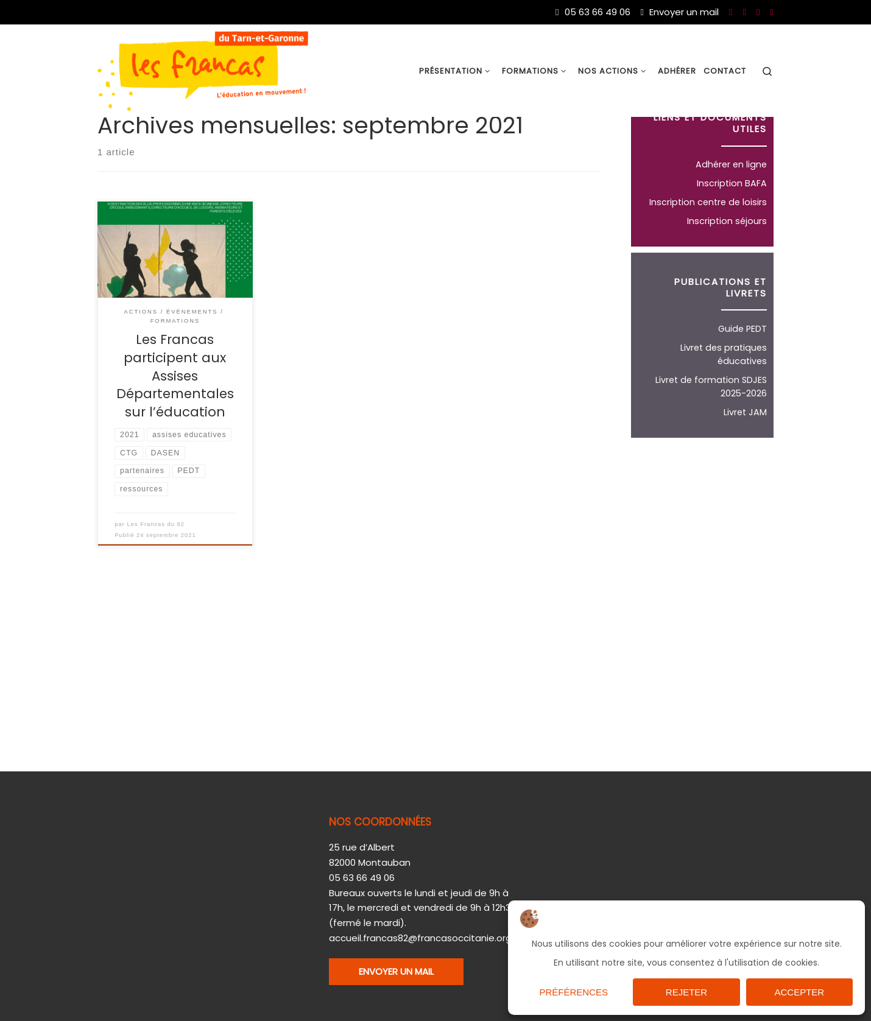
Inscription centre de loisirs (708, 258)
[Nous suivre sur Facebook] (730, 12)
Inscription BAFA (732, 239)
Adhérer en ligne (731, 220)
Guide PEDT (742, 385)
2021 (147, 142)
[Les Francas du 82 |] (202, 69)
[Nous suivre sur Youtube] (744, 12)
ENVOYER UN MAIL (396, 970)
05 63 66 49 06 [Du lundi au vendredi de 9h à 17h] (592, 11)
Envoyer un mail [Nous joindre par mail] (680, 11)
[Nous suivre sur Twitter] (758, 12)
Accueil (113, 142)
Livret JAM (745, 468)
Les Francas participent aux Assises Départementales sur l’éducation (175, 432)
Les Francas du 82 (156, 581)
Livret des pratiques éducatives (723, 410)
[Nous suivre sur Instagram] (772, 12)
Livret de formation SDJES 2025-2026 (711, 442)
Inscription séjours (727, 277)
